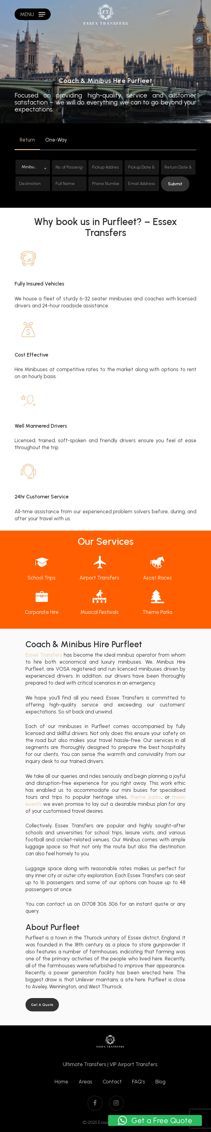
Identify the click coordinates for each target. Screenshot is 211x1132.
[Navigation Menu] (33, 14)
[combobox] (32, 167)
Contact (112, 1082)
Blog (160, 1082)
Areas (85, 1082)
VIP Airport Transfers (134, 1064)
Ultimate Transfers (84, 1064)
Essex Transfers (44, 655)
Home (61, 1082)
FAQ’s (138, 1082)
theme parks (145, 797)
